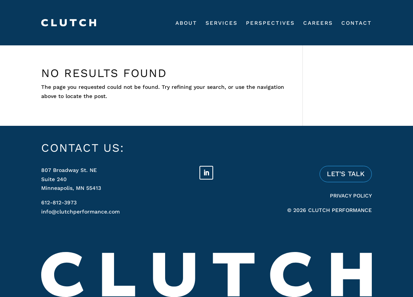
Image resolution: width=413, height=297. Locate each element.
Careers (318, 23)
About (186, 23)
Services (222, 23)
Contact (356, 23)
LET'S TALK (346, 174)
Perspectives (270, 23)
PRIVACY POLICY (351, 196)
